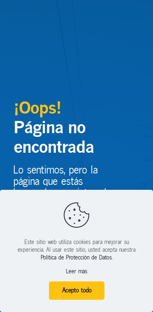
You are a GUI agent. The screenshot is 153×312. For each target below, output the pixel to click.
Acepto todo (76, 290)
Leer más (76, 271)
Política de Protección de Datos (76, 257)
